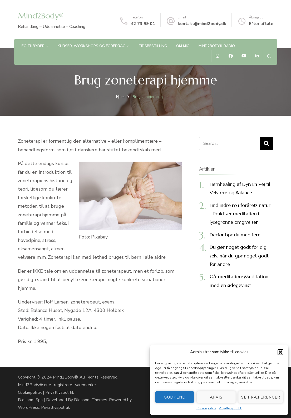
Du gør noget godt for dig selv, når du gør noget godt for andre (239, 255)
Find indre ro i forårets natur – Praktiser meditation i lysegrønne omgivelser (240, 213)
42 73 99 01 (143, 24)
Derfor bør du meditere (235, 235)
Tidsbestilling (153, 45)
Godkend (175, 397)
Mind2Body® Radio (217, 45)
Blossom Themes (90, 400)
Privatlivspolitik (230, 408)
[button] (280, 352)
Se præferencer (260, 397)
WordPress (28, 407)
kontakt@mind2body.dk (202, 24)
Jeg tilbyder (33, 45)
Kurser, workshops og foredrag (91, 45)
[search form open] (269, 56)
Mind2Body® (41, 16)
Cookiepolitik (206, 408)
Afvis (216, 397)
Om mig (182, 45)
